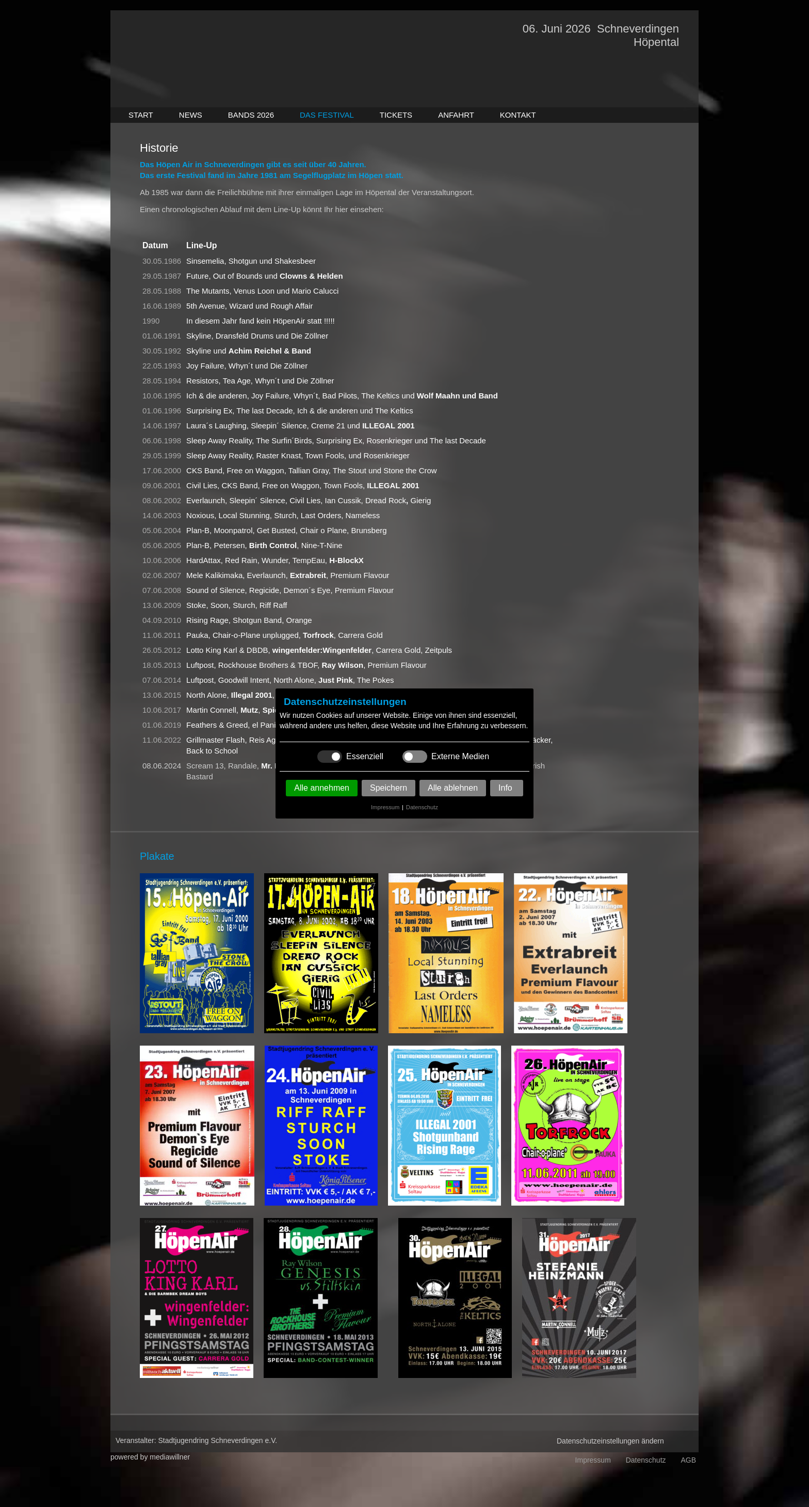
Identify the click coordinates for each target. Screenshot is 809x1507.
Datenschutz (422, 807)
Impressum (385, 807)
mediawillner (170, 1457)
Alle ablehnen (453, 787)
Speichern (388, 787)
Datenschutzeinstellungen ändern (610, 1441)
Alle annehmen (321, 787)
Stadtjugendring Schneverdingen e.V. (218, 1440)
